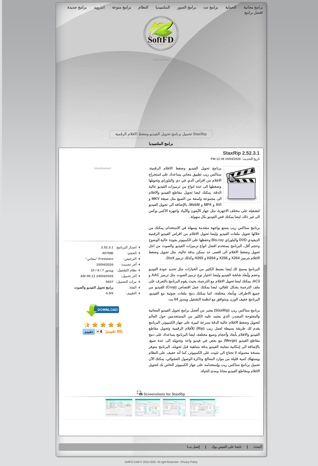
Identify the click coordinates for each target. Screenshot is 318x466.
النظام (141, 7)
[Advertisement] (159, 93)
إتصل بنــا (191, 447)
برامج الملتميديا (159, 144)
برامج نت (208, 7)
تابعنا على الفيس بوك (224, 447)
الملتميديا (160, 7)
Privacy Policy (187, 462)
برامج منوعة (119, 7)
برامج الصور (184, 7)
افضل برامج (251, 12)
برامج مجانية (251, 7)
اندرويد (97, 7)
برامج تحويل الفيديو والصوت (91, 287)
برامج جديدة (75, 7)
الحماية (228, 7)
